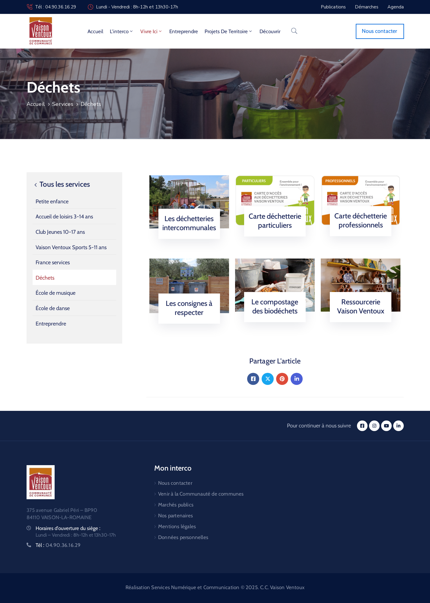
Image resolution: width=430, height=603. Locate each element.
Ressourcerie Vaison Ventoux (360, 306)
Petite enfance (52, 201)
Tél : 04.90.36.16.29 (55, 7)
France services (53, 262)
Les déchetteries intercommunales (189, 223)
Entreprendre (183, 31)
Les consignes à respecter (189, 308)
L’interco (122, 31)
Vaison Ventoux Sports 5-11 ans (71, 247)
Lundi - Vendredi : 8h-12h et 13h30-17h (137, 7)
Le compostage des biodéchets (274, 306)
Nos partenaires (175, 516)
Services (62, 104)
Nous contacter (175, 483)
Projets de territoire (229, 31)
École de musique (55, 293)
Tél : (58, 545)
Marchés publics (175, 505)
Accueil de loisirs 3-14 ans (64, 216)
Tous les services (61, 184)
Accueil (95, 31)
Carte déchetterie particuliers (275, 221)
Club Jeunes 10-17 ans (60, 232)
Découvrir (270, 31)
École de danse (53, 308)
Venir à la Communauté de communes (201, 494)
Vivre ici (151, 31)
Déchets (45, 278)
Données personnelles (183, 537)
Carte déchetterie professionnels (360, 220)
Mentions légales (177, 526)
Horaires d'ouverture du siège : (68, 528)
